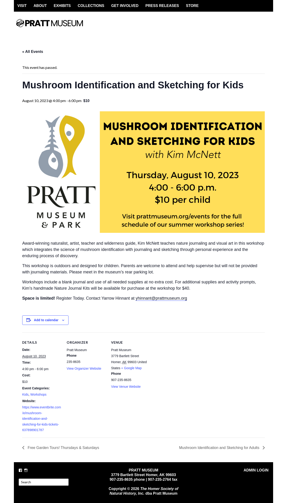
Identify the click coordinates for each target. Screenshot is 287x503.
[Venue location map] (180, 364)
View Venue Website (126, 386)
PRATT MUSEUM (54, 27)
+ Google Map (131, 368)
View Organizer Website (84, 368)
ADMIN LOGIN (255, 470)
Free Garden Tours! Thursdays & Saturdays (63, 448)
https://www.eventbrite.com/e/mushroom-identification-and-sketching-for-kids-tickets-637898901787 (41, 418)
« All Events (32, 52)
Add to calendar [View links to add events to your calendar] (46, 320)
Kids (25, 394)
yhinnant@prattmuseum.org (161, 298)
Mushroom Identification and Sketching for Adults (219, 448)
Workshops (38, 394)
